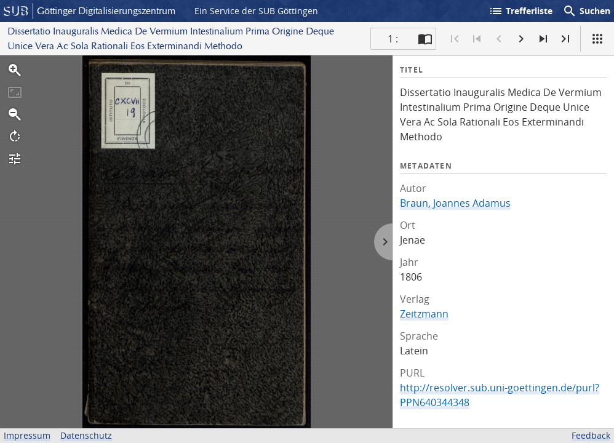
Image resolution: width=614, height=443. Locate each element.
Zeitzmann (424, 314)
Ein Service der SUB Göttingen (256, 11)
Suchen (586, 11)
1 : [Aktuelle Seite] (393, 39)
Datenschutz (86, 435)
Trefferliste (520, 11)
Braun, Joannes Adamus (455, 203)
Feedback (591, 435)
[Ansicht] (597, 39)
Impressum (27, 435)
